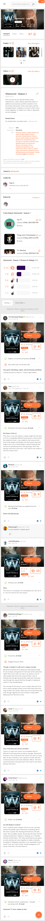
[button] (21, 63)
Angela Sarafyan (32, 132)
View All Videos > (34, 71)
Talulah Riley (27, 140)
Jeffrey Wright (25, 138)
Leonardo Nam (33, 138)
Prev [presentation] (20, 60)
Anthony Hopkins (21, 132)
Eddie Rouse (19, 140)
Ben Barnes (26, 147)
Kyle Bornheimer (20, 152)
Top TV (19, 220)
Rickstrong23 (12, 527)
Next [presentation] (24, 60)
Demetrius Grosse (33, 150)
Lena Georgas (30, 152)
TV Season (24, 348)
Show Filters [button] (20, 303)
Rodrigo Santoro (25, 134)
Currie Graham (23, 150)
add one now (33, 121)
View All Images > (34, 43)
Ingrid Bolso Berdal (29, 141)
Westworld (14, 171)
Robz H (11, 183)
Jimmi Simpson (30, 143)
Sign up (43, 1)
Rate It (29, 336)
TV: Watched (21, 250)
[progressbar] (21, 268)
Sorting (7, 303)
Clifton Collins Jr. (28, 149)
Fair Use (29, 163)
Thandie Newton (26, 136)
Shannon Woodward (22, 145)
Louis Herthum (30, 154)
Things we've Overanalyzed (26, 235)
